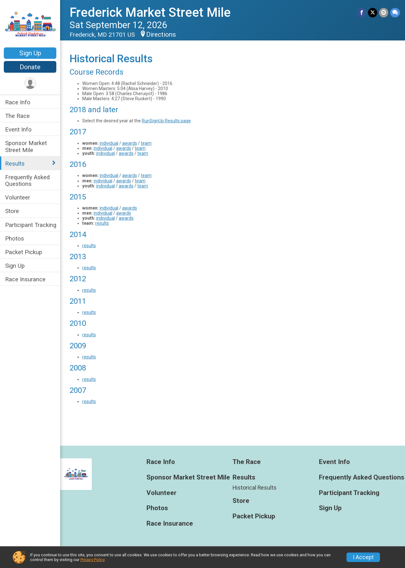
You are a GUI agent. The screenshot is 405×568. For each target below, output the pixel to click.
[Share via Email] (383, 12)
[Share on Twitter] (372, 12)
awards (129, 143)
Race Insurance (25, 279)
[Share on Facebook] (361, 12)
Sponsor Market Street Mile (26, 146)
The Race (17, 116)
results (102, 223)
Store (12, 211)
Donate (30, 67)
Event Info (18, 129)
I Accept (363, 557)
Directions (161, 34)
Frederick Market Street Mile (150, 12)
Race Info (17, 102)
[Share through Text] (395, 12)
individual (109, 143)
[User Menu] (30, 83)
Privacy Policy (92, 559)
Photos (14, 238)
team (146, 143)
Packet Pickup (23, 252)
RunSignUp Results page (166, 120)
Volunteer (17, 197)
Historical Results (255, 488)
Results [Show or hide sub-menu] (15, 163)
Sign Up (30, 53)
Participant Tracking (30, 225)
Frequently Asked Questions (27, 180)
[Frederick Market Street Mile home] (30, 24)
